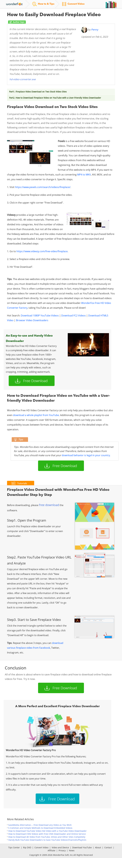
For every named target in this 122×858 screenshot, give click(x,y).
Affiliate (51, 850)
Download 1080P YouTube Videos (40, 315)
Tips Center (14, 847)
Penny (94, 29)
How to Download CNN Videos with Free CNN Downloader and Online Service (47, 833)
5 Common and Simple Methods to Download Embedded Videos (40, 827)
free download (49, 505)
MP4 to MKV (84, 174)
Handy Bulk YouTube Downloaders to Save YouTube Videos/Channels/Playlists (47, 839)
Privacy (62, 850)
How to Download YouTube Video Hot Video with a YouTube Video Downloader (47, 830)
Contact (108, 847)
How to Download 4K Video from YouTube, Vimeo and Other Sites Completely (46, 836)
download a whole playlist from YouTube (36, 415)
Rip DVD (27, 847)
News (71, 850)
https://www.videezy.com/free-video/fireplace (42, 251)
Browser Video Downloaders (32, 320)
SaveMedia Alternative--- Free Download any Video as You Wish (40, 825)
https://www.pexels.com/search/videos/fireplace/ (42, 187)
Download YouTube (82, 847)
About (98, 847)
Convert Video (41, 847)
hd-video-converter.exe (22, 79)
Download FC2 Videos (73, 315)
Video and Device (60, 847)
